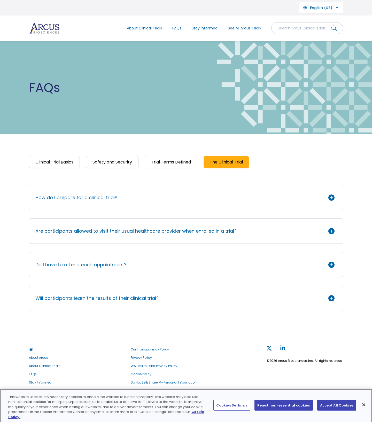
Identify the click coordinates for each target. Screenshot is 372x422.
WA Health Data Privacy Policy (154, 366)
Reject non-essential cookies (283, 408)
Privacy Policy (141, 358)
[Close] (363, 408)
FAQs (176, 28)
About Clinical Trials (144, 28)
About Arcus (38, 358)
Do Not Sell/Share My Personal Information (164, 382)
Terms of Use (141, 391)
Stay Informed (205, 28)
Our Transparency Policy (150, 349)
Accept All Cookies (336, 408)
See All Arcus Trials (244, 28)
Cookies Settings (231, 408)
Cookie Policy (141, 374)
